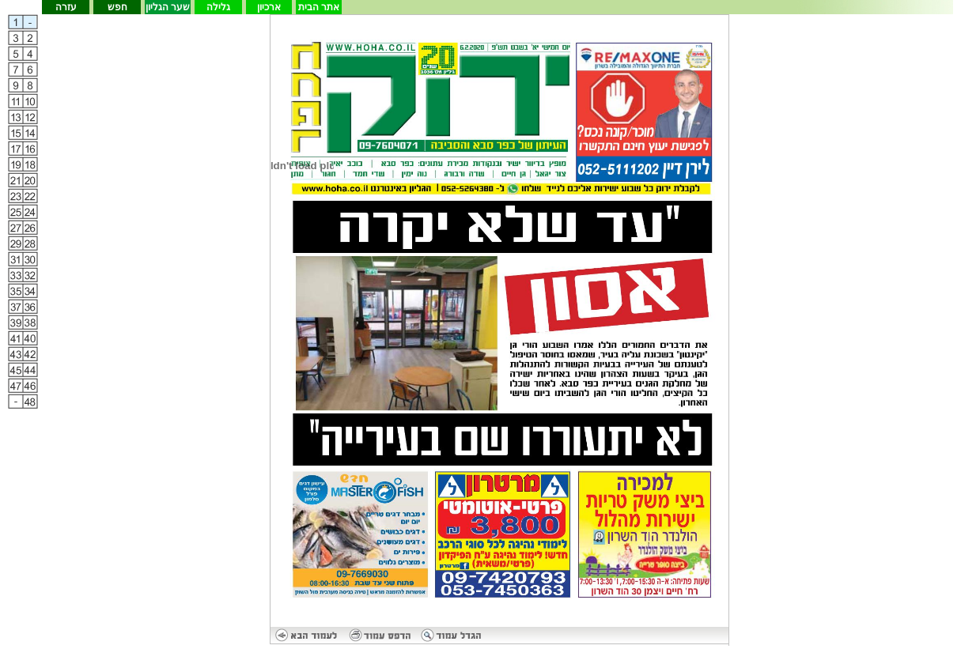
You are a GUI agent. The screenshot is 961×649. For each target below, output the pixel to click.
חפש (117, 7)
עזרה (66, 7)
